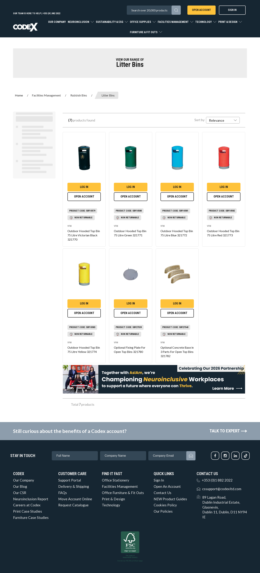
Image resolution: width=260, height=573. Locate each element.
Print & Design (228, 22)
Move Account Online (75, 499)
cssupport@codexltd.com (221, 489)
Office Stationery (115, 480)
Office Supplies (141, 22)
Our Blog (20, 486)
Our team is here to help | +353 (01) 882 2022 (36, 13)
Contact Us (162, 493)
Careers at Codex (27, 505)
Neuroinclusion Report (30, 499)
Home (19, 95)
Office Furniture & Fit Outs (123, 493)
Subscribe (191, 455)
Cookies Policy (165, 505)
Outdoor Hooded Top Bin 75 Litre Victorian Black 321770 (83, 235)
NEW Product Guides (170, 499)
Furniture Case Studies (31, 518)
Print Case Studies (27, 511)
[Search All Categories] (154, 10)
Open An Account (167, 486)
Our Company (57, 22)
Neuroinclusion (79, 22)
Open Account (201, 10)
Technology (203, 22)
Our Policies (163, 511)
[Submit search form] (176, 10)
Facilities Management (173, 22)
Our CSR (19, 493)
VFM (69, 226)
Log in (84, 187)
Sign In (232, 10)
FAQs (62, 493)
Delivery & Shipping (73, 486)
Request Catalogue (73, 505)
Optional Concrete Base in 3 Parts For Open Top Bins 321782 (177, 352)
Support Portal (69, 480)
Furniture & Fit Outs (144, 32)
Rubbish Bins (78, 95)
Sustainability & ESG (110, 22)
